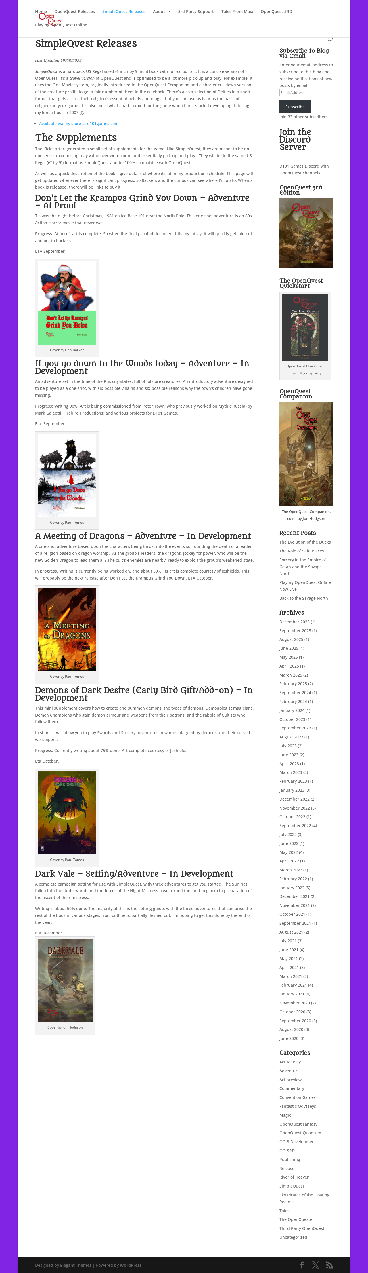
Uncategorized (293, 1237)
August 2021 (291, 932)
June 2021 (288, 949)
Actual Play (290, 1062)
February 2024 (293, 701)
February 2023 (293, 781)
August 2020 (291, 1029)
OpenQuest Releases (74, 12)
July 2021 (288, 940)
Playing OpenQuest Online (61, 25)
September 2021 (295, 923)
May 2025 (288, 657)
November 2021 (294, 905)
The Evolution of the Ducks (305, 542)
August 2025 (291, 639)
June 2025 (288, 648)
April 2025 (289, 666)
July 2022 (288, 834)
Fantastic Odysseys (297, 1106)
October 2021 (292, 914)
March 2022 (290, 870)
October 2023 (292, 719)
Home (41, 12)
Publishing (289, 1159)
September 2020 (295, 1020)
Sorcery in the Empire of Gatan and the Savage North (302, 566)
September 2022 (295, 825)
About (159, 12)
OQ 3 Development (297, 1141)
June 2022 (288, 843)
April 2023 (289, 763)
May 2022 (288, 852)
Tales (284, 1210)
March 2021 (290, 976)
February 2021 (293, 985)
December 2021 (294, 896)
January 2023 (291, 790)
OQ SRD (287, 1150)
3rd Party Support (196, 12)
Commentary (291, 1088)
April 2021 (289, 967)
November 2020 (294, 1003)
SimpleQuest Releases (123, 12)
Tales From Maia (237, 12)
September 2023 (295, 728)
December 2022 (294, 799)
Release (286, 1168)
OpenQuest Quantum (300, 1132)
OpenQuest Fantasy (298, 1124)
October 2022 (292, 816)
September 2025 (295, 630)
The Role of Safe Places (301, 551)
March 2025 (290, 675)
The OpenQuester (296, 1219)
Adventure (289, 1071)
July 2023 (288, 745)
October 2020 (292, 1011)
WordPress (130, 1265)
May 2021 (288, 958)
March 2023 (290, 772)
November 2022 (294, 808)
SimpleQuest (291, 1186)
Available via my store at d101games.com (78, 123)
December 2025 (294, 621)
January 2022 (291, 887)
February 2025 (293, 683)
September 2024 (295, 692)
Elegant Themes (75, 1265)
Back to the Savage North (303, 598)
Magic (285, 1115)
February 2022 (293, 878)
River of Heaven (294, 1177)
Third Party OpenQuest (301, 1228)
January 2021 (291, 994)
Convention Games (297, 1097)
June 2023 (288, 754)
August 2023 (291, 737)
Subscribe (295, 106)
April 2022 (289, 861)
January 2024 (291, 710)
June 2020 (288, 1038)
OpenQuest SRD (276, 12)
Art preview (290, 1079)
